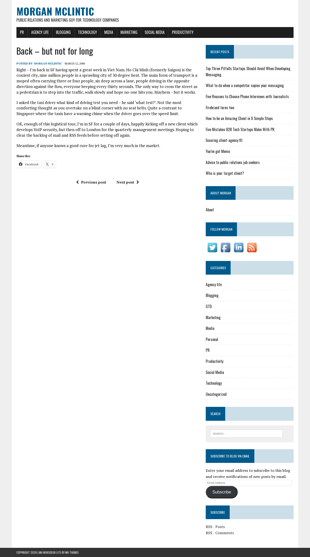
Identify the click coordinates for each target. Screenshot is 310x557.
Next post (127, 182)
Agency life (40, 32)
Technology (87, 32)
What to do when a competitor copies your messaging (245, 85)
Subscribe (221, 492)
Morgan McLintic (48, 63)
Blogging (63, 32)
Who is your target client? (225, 173)
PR (22, 32)
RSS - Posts (215, 526)
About (210, 209)
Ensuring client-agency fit (224, 140)
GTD (209, 306)
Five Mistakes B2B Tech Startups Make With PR (240, 129)
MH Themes (72, 552)
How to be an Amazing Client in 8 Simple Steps (239, 118)
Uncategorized (216, 394)
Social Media (155, 32)
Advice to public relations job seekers (233, 162)
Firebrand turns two (220, 107)
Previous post (91, 182)
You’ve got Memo (218, 151)
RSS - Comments (220, 532)
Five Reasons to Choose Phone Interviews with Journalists (247, 96)
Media (108, 32)
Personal (212, 339)
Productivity (183, 32)
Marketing (128, 32)
